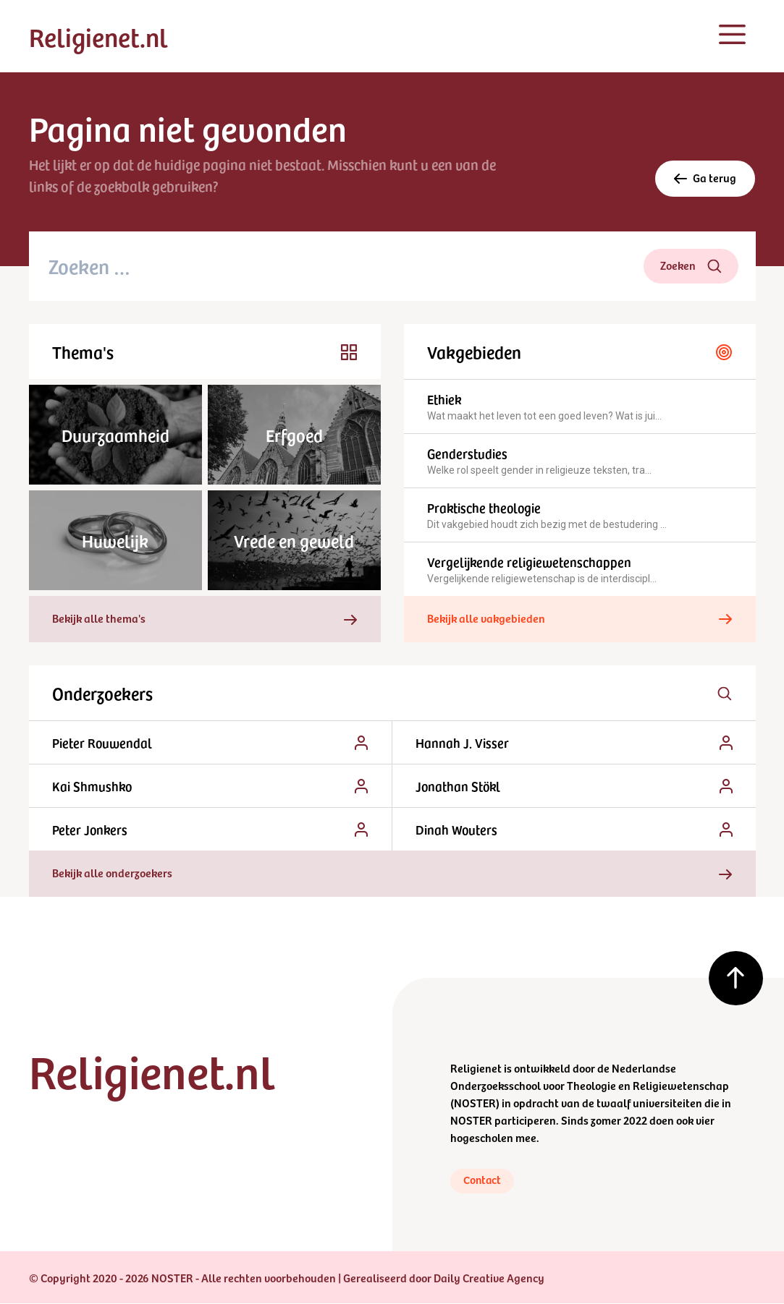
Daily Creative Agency (489, 1278)
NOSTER (475, 1102)
